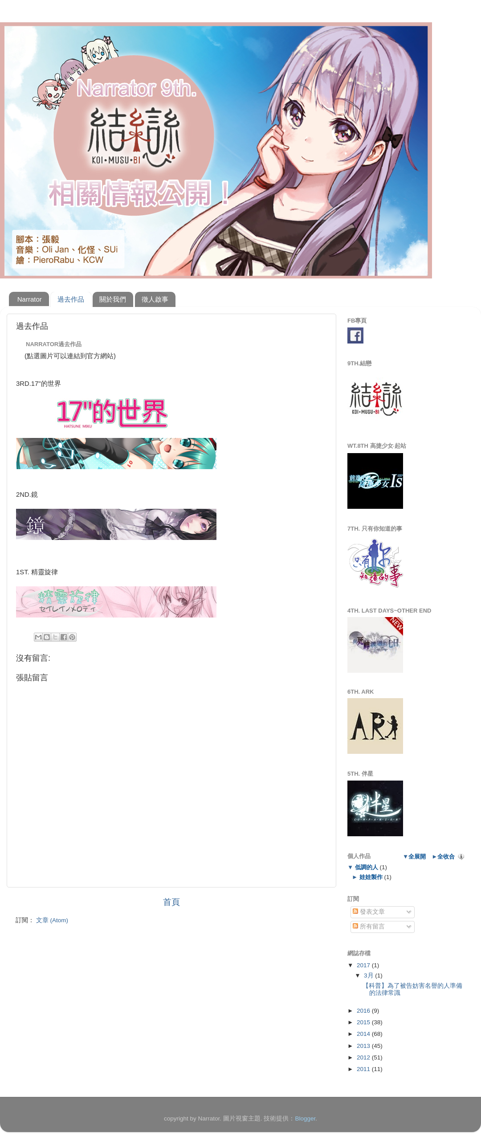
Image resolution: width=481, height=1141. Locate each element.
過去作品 (70, 299)
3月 (369, 975)
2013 (364, 1046)
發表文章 (369, 911)
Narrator (29, 299)
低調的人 (366, 867)
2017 (364, 965)
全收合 (446, 856)
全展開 (417, 856)
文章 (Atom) (52, 920)
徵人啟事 (155, 299)
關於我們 (112, 299)
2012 (364, 1057)
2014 (364, 1034)
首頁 (171, 902)
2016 (364, 1010)
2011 (364, 1069)
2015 (364, 1022)
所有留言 (369, 926)
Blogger (305, 1118)
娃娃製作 (371, 877)
